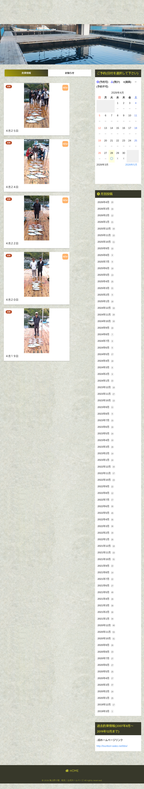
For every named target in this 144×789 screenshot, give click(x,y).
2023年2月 (106, 456)
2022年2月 (106, 536)
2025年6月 (106, 269)
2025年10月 (107, 242)
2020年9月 (106, 650)
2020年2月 (106, 697)
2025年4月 (106, 282)
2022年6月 (106, 510)
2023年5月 (106, 436)
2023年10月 (107, 403)
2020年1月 (106, 703)
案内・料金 (67, 15)
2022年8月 (106, 496)
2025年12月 (107, 229)
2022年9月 (106, 490)
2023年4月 (106, 443)
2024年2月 (106, 376)
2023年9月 (106, 409)
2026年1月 (106, 222)
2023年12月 (107, 389)
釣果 (9, 87)
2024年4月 (106, 363)
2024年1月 (106, 383)
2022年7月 (106, 503)
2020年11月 (107, 637)
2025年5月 (106, 276)
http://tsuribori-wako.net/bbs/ (112, 751)
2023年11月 (107, 396)
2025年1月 (106, 302)
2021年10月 (107, 563)
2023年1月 (106, 463)
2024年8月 (106, 336)
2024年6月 (106, 349)
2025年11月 (107, 236)
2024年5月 (106, 356)
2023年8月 (106, 416)
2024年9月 (106, 329)
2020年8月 (106, 657)
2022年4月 (106, 523)
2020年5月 (106, 677)
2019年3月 (106, 717)
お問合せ (96, 15)
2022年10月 (107, 483)
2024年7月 (106, 342)
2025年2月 (106, 296)
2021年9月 (106, 570)
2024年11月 (107, 316)
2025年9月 (106, 249)
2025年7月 (106, 262)
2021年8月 (106, 576)
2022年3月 (106, 530)
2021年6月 (106, 590)
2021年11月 (107, 556)
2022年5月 (106, 516)
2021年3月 (106, 610)
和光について (49, 15)
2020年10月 (107, 643)
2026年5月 (131, 164)
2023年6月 (106, 429)
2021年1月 (106, 623)
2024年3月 (106, 369)
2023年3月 (106, 449)
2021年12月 (107, 550)
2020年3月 (106, 690)
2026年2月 (106, 216)
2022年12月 (107, 469)
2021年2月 (106, 617)
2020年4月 (106, 683)
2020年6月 (106, 670)
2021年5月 (106, 597)
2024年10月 (107, 322)
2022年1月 (106, 543)
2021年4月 (106, 603)
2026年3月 (106, 209)
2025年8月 (106, 256)
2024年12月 (107, 309)
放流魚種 (82, 15)
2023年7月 (106, 423)
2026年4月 (106, 202)
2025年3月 (106, 289)
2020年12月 (107, 630)
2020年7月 (106, 663)
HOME (72, 776)
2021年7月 (106, 583)
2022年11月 (107, 476)
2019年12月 (107, 710)
